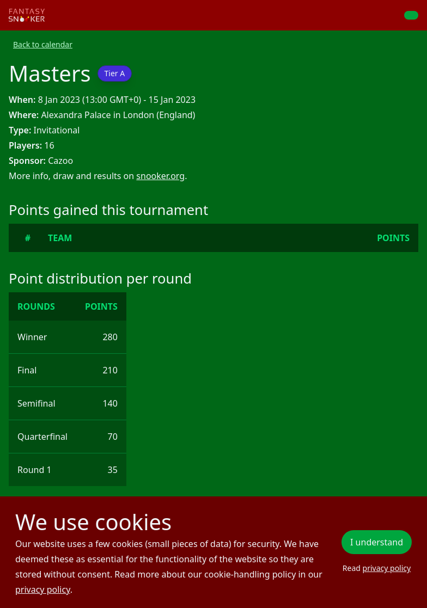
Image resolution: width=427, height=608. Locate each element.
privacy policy (42, 589)
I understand (376, 542)
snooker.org (160, 176)
